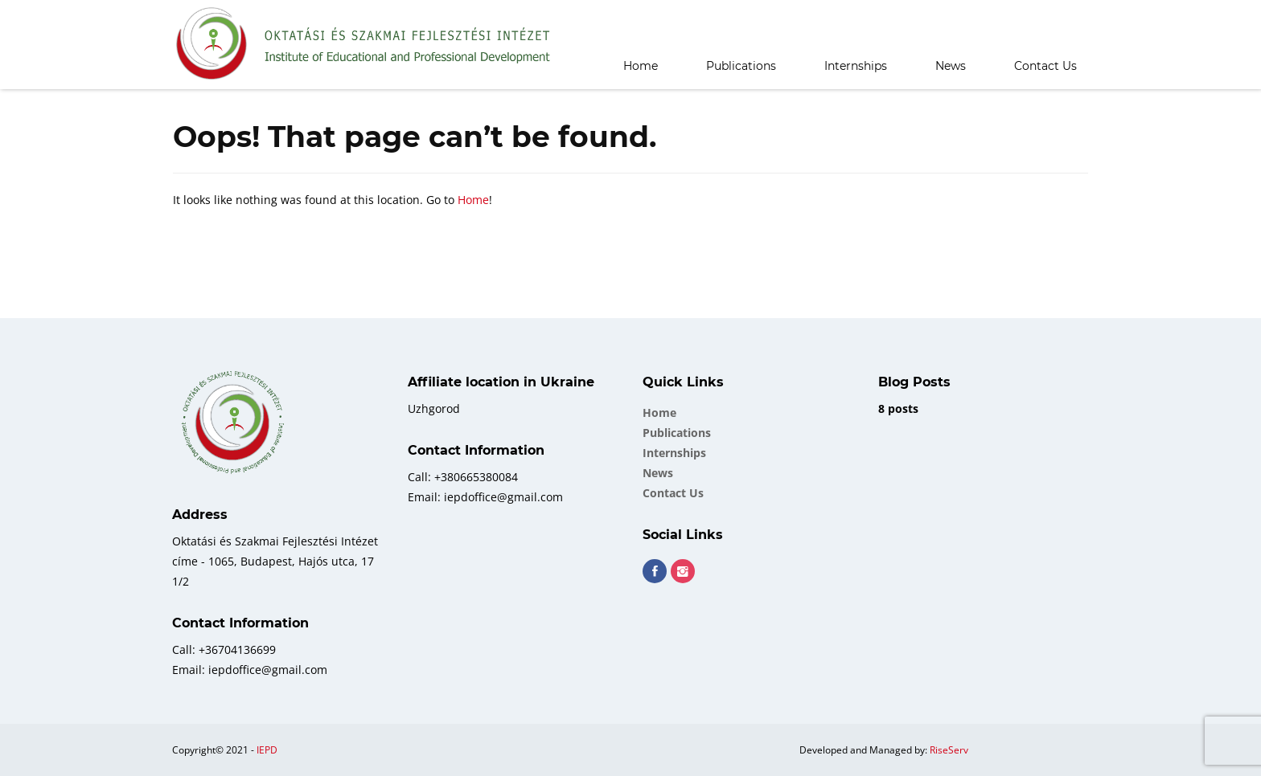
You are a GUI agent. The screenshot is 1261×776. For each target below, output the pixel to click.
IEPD (267, 750)
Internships (855, 66)
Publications (741, 66)
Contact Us (1045, 66)
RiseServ (949, 750)
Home (640, 66)
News (950, 66)
